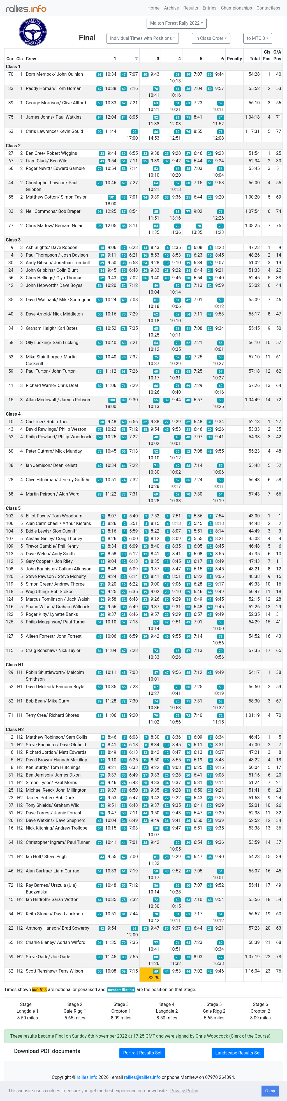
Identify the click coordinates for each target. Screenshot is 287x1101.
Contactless (268, 8)
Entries (209, 8)
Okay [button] (270, 1091)
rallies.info (87, 1077)
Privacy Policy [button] (184, 1090)
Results (190, 8)
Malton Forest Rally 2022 (175, 23)
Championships (236, 8)
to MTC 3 (256, 38)
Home (153, 8)
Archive (171, 8)
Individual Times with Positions (141, 38)
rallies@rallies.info (142, 1077)
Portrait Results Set (142, 1053)
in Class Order (209, 38)
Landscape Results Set (238, 1053)
